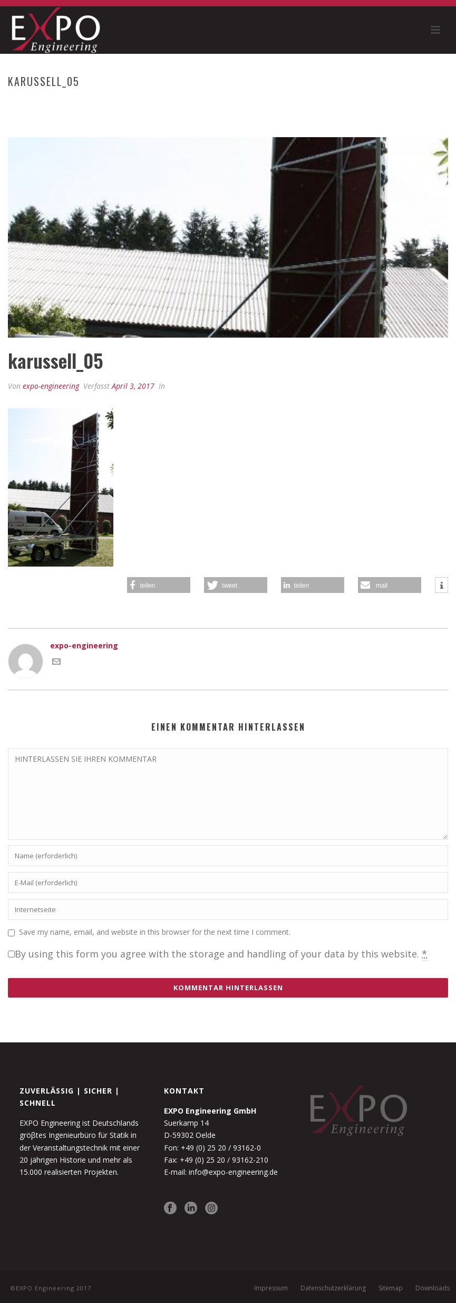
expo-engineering (51, 386)
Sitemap (391, 1288)
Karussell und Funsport (340, 103)
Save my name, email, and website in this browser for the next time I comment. (154, 932)
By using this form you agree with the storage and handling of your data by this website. (221, 954)
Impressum (271, 1288)
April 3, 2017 (133, 386)
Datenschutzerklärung (333, 1288)
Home (278, 103)
